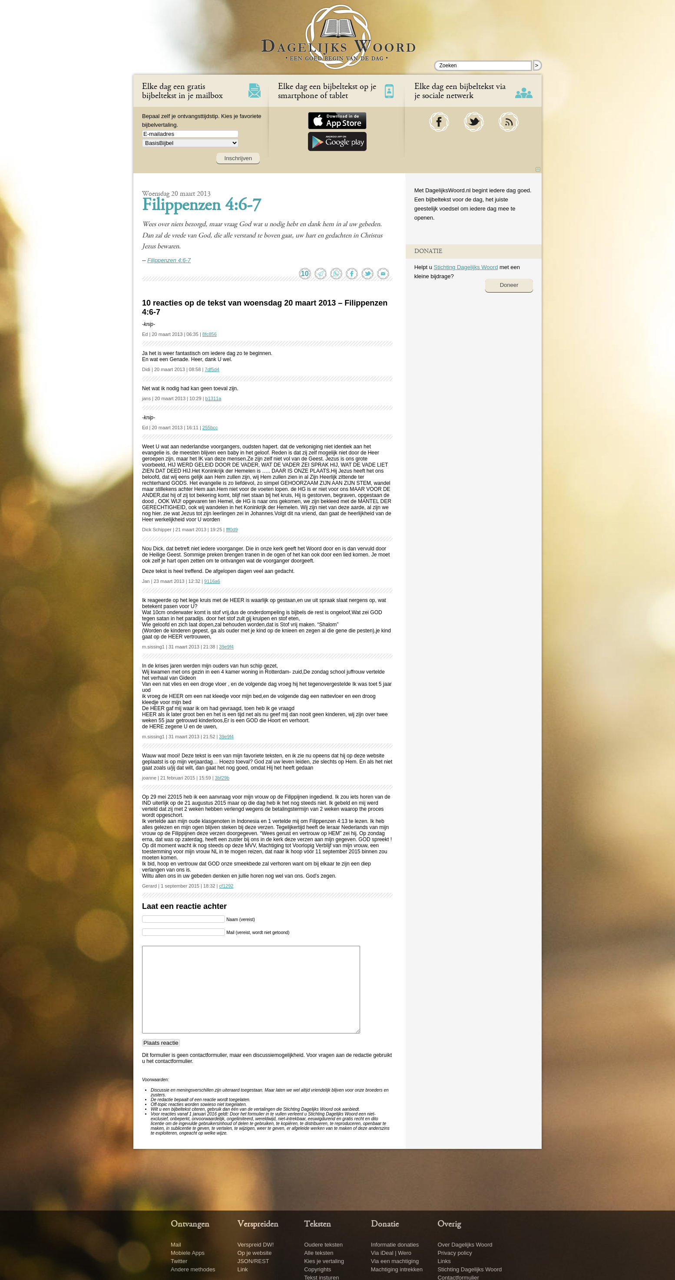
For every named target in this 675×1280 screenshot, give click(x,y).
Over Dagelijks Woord (464, 1244)
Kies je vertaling (324, 1261)
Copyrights (317, 1269)
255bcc (210, 427)
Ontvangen (190, 1224)
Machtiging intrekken (397, 1269)
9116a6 (212, 581)
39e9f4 (226, 646)
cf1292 (226, 885)
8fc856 (209, 334)
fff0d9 (232, 529)
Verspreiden (258, 1224)
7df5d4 (212, 369)
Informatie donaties (395, 1244)
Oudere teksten (323, 1244)
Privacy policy (454, 1253)
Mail (176, 1244)
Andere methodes (193, 1269)
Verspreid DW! (256, 1244)
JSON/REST (253, 1261)
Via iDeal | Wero (391, 1253)
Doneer (509, 285)
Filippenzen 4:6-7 (201, 206)
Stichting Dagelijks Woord (465, 267)
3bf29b (222, 777)
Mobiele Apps (188, 1253)
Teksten (317, 1224)
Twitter (179, 1261)
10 (305, 273)
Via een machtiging (395, 1261)
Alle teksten (318, 1253)
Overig (449, 1224)
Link (243, 1269)
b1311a (213, 398)
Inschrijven (238, 158)
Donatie (385, 1224)
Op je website (255, 1253)
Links (443, 1261)
